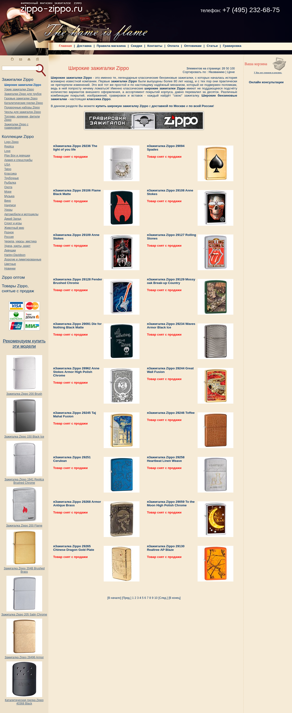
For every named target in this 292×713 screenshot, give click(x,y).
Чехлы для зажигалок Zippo (22, 112)
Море (7, 191)
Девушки (10, 250)
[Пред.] (126, 598)
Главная (65, 46)
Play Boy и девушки (17, 155)
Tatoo (7, 169)
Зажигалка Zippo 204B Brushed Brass (24, 568)
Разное (9, 232)
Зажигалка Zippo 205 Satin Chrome (24, 613)
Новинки (9, 268)
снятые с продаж (18, 290)
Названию (217, 72)
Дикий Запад (12, 218)
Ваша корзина (256, 64)
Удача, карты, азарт (17, 246)
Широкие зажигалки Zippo (22, 85)
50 (227, 68)
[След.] (163, 598)
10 (155, 598)
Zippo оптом (13, 277)
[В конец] (174, 598)
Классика (10, 173)
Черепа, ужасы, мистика (20, 241)
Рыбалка (10, 182)
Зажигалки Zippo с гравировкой (16, 126)
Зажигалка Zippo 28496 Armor (24, 656)
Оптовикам (192, 46)
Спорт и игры (13, 223)
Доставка (84, 46)
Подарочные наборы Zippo (22, 107)
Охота (8, 187)
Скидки (136, 46)
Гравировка (232, 46)
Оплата (173, 46)
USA (7, 164)
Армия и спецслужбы (18, 160)
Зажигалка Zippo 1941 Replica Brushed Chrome (24, 479)
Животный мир (14, 228)
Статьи (212, 46)
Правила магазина (111, 46)
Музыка (9, 196)
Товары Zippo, (15, 285)
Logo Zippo (11, 142)
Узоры (8, 209)
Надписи (10, 205)
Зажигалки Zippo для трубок (22, 94)
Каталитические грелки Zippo (23, 103)
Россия (9, 237)
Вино (7, 200)
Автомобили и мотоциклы (21, 214)
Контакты (154, 46)
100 (232, 68)
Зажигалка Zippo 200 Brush (24, 393)
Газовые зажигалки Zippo (20, 98)
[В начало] (114, 598)
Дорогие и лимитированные (22, 259)
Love (7, 151)
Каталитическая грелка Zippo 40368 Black (24, 700)
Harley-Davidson (15, 255)
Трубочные (11, 178)
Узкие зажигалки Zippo (19, 89)
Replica (9, 146)
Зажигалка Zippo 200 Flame (24, 524)
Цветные (10, 264)
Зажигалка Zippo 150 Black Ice (24, 435)
